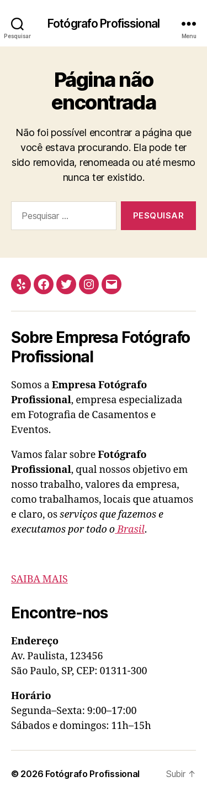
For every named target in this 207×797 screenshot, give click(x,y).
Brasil (130, 529)
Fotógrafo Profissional (103, 23)
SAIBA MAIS (39, 579)
